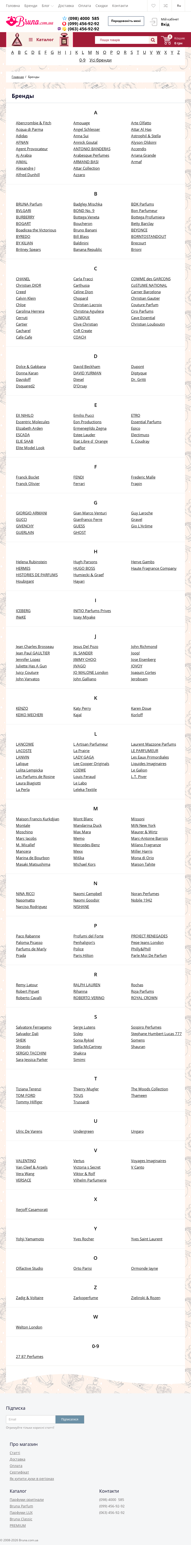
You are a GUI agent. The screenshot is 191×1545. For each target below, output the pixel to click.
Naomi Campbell (87, 893)
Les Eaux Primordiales (150, 757)
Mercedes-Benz (86, 844)
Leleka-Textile (85, 789)
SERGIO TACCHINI (31, 1053)
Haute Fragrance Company (154, 568)
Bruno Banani (85, 229)
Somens (138, 1040)
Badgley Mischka (87, 204)
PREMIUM (18, 1525)
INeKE (21, 617)
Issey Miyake (84, 617)
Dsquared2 (25, 385)
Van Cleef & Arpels (32, 1167)
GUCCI (21, 519)
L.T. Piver (139, 776)
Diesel (78, 379)
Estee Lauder (84, 434)
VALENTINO (26, 1160)
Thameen (139, 1095)
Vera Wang (25, 1173)
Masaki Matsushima (33, 864)
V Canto (137, 1167)
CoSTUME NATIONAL (149, 285)
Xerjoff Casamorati (32, 1209)
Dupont (137, 366)
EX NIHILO (25, 415)
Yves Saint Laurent (146, 1238)
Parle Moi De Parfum (149, 955)
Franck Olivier (28, 483)
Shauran (138, 1046)
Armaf (136, 161)
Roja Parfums (142, 991)
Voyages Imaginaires (148, 1160)
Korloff (137, 714)
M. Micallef (25, 844)
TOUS (78, 1095)
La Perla (23, 789)
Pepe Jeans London (147, 942)
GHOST (79, 532)
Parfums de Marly (31, 948)
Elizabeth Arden (29, 428)
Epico (135, 428)
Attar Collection (86, 168)
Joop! (135, 652)
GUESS (79, 525)
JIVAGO (79, 665)
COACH (79, 337)
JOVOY (136, 665)
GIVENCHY (25, 525)
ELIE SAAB (24, 441)
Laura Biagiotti (28, 782)
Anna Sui (81, 135)
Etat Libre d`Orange (90, 441)
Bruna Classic (21, 1519)
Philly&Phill (141, 948)
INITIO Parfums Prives (92, 610)
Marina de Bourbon (32, 857)
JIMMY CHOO (84, 659)
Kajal (77, 714)
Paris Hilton (83, 955)
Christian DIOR (28, 285)
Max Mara (82, 831)
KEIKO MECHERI (29, 714)
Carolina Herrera (30, 311)
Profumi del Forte (88, 935)
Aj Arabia (24, 155)
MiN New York (143, 825)
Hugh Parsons (85, 561)
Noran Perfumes (145, 893)
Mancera (23, 851)
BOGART (23, 223)
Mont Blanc (83, 818)
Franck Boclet (27, 477)
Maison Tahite (143, 864)
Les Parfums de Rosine (35, 776)
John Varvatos (28, 678)
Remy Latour (27, 984)
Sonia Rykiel (83, 1040)
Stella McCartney (87, 1046)
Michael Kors (84, 864)
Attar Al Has (141, 129)
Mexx (78, 851)
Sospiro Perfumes (146, 1027)
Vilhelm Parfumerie (89, 1180)
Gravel (136, 519)
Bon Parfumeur (144, 210)
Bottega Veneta (86, 216)
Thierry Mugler (86, 1088)
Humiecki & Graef (88, 574)
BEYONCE (139, 229)
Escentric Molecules (32, 421)
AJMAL (21, 161)
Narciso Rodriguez (31, 906)
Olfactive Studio (29, 1268)
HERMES (23, 568)
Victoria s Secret (86, 1167)
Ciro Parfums (142, 311)
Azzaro (79, 174)
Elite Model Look (30, 447)
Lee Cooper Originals (91, 763)
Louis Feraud (84, 776)
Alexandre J (25, 168)
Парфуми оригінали (27, 1499)
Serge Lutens (84, 1027)
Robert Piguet (27, 991)
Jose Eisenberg (143, 659)
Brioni (136, 249)
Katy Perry (82, 708)
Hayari (79, 581)
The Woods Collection (149, 1088)
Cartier (21, 324)
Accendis (138, 148)
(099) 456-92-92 (83, 23)
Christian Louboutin (148, 324)
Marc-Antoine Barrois (149, 838)
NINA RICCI (25, 893)
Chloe (21, 304)
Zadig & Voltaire (29, 1297)
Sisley (78, 1033)
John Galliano (84, 678)
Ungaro (137, 1131)
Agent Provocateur (32, 148)
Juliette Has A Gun (31, 665)
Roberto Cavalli (29, 997)
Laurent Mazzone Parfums (153, 744)
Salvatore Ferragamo (33, 1027)
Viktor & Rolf (84, 1173)
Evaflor (79, 447)
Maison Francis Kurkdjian (37, 818)
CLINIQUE (81, 317)
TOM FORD (25, 1095)
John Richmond (144, 646)
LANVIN (22, 757)
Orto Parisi (82, 1268)
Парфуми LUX (21, 1512)
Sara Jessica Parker (32, 1059)
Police (78, 948)
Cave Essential (143, 317)
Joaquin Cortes (143, 672)
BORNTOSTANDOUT (148, 236)
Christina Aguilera (88, 311)
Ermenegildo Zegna (89, 428)
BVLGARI (23, 210)
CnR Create (82, 330)
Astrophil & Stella (146, 135)
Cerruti (22, 317)
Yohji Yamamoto (30, 1238)
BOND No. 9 (84, 210)
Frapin (136, 483)
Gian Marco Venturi (90, 512)
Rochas (137, 984)
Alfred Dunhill (28, 174)
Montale (23, 825)
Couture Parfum (144, 304)
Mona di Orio (142, 857)
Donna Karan (27, 372)
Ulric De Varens (29, 1131)
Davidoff (23, 379)
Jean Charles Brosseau (35, 646)
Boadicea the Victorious (36, 229)
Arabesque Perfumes (91, 155)
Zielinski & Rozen (145, 1297)
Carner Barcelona (146, 291)
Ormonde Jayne (144, 1268)
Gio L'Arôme (141, 525)
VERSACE (23, 1180)
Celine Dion (83, 291)
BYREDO (23, 236)
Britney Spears (28, 249)
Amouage (81, 122)
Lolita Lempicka (29, 770)
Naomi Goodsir (86, 900)
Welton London (29, 1327)
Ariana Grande (143, 155)
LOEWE (79, 770)
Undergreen (83, 1131)
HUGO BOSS (84, 568)
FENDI (78, 477)
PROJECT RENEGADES (149, 935)
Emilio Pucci (83, 415)
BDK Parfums (142, 204)
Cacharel (23, 330)
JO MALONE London (90, 672)
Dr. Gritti (138, 379)
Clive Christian (85, 324)
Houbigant (25, 581)
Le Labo (80, 782)
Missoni (137, 818)
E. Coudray (140, 441)
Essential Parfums (146, 421)
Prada (21, 955)
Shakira (79, 1053)
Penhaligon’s (84, 942)
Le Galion (139, 770)
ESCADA (23, 434)
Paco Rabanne (28, 935)
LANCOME (25, 744)
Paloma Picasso (29, 942)
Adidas (22, 135)
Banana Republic (87, 249)
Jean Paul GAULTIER (33, 652)
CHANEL (23, 278)
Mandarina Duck (87, 825)
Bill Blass (81, 236)
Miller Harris (141, 851)
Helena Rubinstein (31, 561)
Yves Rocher (83, 1238)
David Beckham (86, 366)
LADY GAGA (83, 757)
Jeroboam (139, 678)
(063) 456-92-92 (83, 28)
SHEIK (21, 1040)
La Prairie (81, 750)
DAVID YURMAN (87, 372)
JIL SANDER (83, 652)
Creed (21, 291)
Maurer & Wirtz (144, 831)
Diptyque (139, 372)
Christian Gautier (145, 298)
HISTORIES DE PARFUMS (37, 574)
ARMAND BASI (85, 161)
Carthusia (81, 285)
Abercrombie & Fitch (33, 122)
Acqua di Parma (29, 129)
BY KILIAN (24, 242)
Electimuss (140, 434)
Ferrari (79, 483)
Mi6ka (78, 857)
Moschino (24, 831)
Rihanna (80, 991)
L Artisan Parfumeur (90, 744)
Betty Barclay (142, 223)
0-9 (82, 60)
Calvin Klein (26, 298)
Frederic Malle (143, 477)
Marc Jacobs (26, 838)
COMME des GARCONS (151, 278)
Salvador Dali (27, 1033)
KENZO (22, 708)
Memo (79, 838)
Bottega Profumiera (148, 216)
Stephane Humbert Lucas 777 (156, 1033)
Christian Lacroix (87, 304)
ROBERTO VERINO (88, 997)
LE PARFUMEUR (144, 750)
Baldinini (81, 242)
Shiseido (23, 1046)
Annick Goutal (85, 142)
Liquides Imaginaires (148, 763)
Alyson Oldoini (143, 142)
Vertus (78, 1160)
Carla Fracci (83, 278)
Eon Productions (87, 421)
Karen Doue (141, 708)
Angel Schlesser (86, 129)
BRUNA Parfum (29, 204)
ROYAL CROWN (144, 997)
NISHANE (81, 906)
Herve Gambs (142, 561)
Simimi (79, 1059)
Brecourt (138, 242)
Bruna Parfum (21, 1506)
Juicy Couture (27, 672)
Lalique (22, 763)
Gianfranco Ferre (87, 519)
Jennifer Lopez (28, 659)
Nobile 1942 (141, 900)
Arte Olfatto (141, 122)
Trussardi (81, 1101)
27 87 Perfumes (29, 1356)
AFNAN (22, 142)
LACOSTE (24, 750)
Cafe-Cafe (24, 337)
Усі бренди (101, 60)
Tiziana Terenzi (28, 1088)
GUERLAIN (25, 532)
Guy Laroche (142, 512)
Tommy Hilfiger (29, 1101)
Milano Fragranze (146, 844)
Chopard (80, 298)
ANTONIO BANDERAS (91, 148)
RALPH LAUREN (86, 984)
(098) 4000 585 (84, 18)
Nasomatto (25, 900)
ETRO (135, 415)
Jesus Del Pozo (85, 646)
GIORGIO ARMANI (31, 512)
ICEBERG (23, 610)
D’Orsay (80, 385)
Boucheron (82, 223)
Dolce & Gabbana (31, 366)
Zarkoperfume (85, 1297)
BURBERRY (25, 216)
